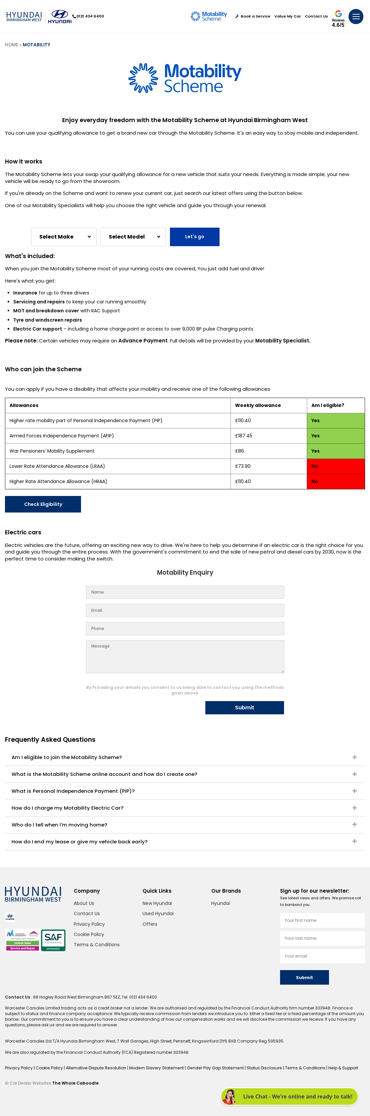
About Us (84, 903)
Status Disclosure (260, 1068)
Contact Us (316, 16)
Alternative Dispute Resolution (95, 1068)
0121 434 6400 (88, 16)
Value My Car (287, 16)
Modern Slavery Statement (155, 1068)
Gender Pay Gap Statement (212, 1068)
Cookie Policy (89, 934)
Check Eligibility (43, 504)
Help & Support (338, 1068)
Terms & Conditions (97, 944)
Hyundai (220, 903)
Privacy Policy (89, 924)
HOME (11, 45)
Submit (244, 707)
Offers (150, 924)
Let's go (194, 236)
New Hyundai (157, 903)
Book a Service (252, 16)
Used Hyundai (158, 913)
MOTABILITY (36, 45)
